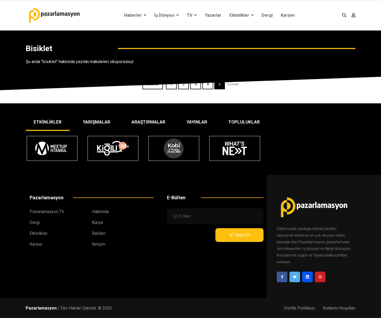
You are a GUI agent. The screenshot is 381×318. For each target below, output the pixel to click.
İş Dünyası (166, 15)
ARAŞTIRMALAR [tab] (148, 122)
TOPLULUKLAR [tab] (244, 122)
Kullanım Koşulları (339, 308)
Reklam (99, 233)
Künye (97, 222)
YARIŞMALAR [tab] (96, 122)
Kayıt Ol (239, 234)
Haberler (135, 15)
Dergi (267, 15)
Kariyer (288, 15)
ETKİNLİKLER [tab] (48, 122)
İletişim (98, 244)
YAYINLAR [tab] (197, 122)
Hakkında (100, 211)
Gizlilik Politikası (299, 308)
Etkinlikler (241, 15)
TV (192, 15)
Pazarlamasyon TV (47, 211)
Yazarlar (213, 15)
